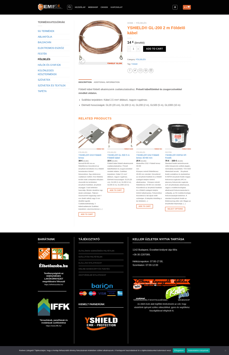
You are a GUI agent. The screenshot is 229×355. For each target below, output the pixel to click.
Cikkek (104, 7)
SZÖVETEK (44, 80)
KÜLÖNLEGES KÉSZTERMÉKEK (47, 72)
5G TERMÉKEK (46, 31)
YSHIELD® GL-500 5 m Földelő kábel (118, 156)
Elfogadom (179, 350)
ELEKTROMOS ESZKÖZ (51, 48)
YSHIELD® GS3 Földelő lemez (89, 156)
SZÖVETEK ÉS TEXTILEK (52, 85)
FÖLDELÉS (44, 59)
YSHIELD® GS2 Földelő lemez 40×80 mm (147, 156)
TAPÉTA (42, 91)
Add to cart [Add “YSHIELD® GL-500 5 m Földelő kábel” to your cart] (116, 190)
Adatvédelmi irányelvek (198, 350)
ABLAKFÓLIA (45, 37)
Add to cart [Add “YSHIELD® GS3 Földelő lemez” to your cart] (87, 214)
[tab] (85, 82)
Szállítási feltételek (91, 257)
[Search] (69, 7)
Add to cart (154, 49)
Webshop (93, 7)
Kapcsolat (117, 7)
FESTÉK (42, 54)
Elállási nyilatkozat (90, 263)
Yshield (134, 64)
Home (130, 23)
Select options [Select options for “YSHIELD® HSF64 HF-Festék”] (175, 209)
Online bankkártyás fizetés (94, 269)
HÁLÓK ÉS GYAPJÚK (49, 65)
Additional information (107, 82)
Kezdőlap (80, 7)
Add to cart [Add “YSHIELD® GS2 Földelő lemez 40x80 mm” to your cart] (145, 206)
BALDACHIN (44, 42)
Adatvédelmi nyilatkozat (92, 275)
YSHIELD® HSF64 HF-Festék (176, 156)
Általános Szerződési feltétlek (97, 251)
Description (85, 82)
